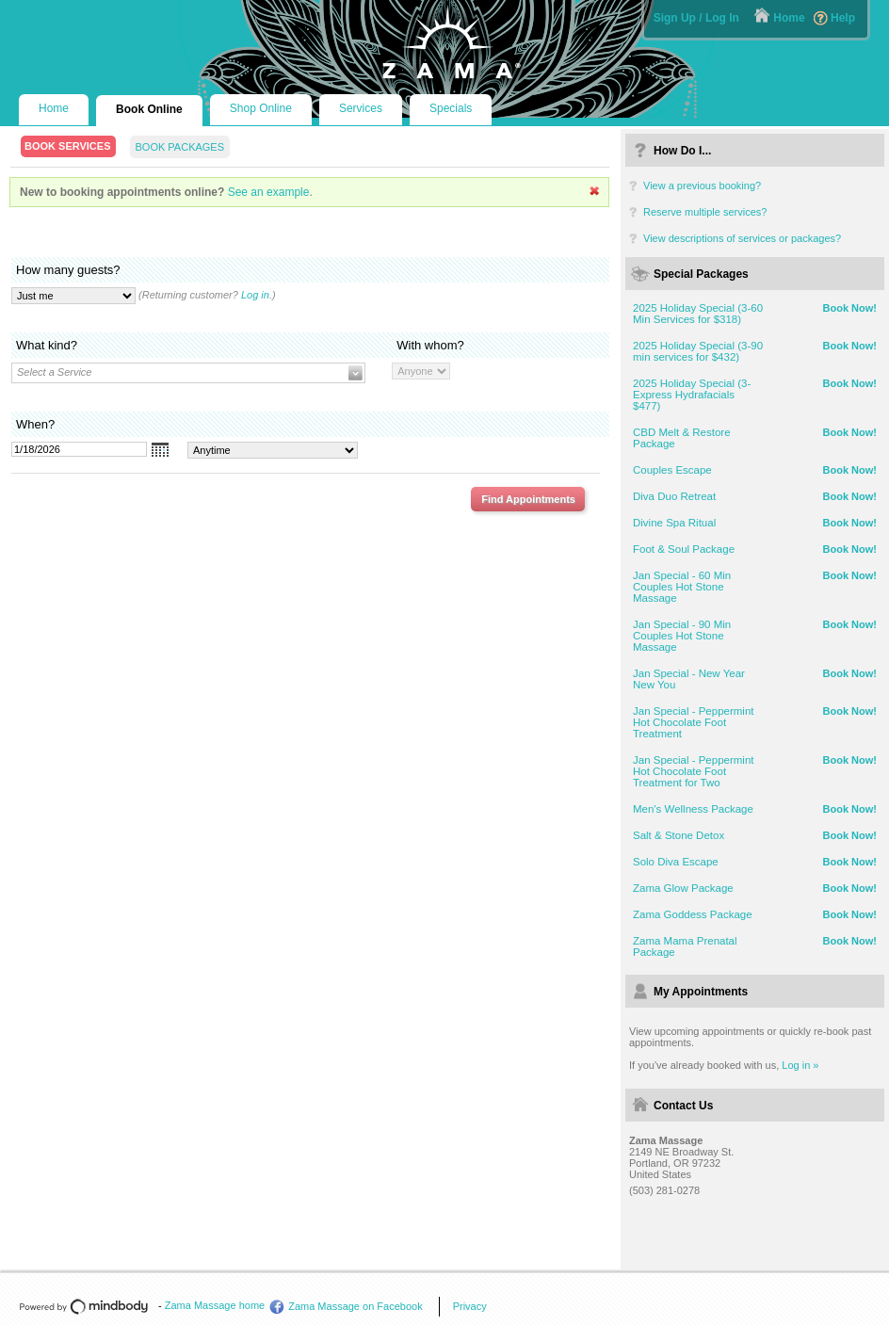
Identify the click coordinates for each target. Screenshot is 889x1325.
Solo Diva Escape (676, 861)
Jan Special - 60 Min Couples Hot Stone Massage (682, 587)
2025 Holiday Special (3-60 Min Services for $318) (698, 313)
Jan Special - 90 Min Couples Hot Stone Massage (682, 636)
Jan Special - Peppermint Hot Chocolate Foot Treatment (693, 722)
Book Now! (850, 308)
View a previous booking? (702, 185)
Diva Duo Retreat (674, 496)
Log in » (800, 1065)
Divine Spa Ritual (674, 522)
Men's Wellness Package (693, 809)
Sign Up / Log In (696, 17)
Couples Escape (672, 470)
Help (843, 17)
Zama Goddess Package (692, 914)
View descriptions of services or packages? (742, 238)
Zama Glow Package (683, 888)
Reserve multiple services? (705, 212)
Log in (255, 294)
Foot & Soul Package (684, 549)
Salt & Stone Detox (678, 835)
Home (788, 17)
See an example (269, 192)
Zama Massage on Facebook (355, 1306)
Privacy (470, 1306)
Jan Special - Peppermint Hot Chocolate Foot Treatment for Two (693, 771)
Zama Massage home (215, 1305)
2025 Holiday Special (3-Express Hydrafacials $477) (692, 395)
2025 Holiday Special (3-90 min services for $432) (698, 351)
